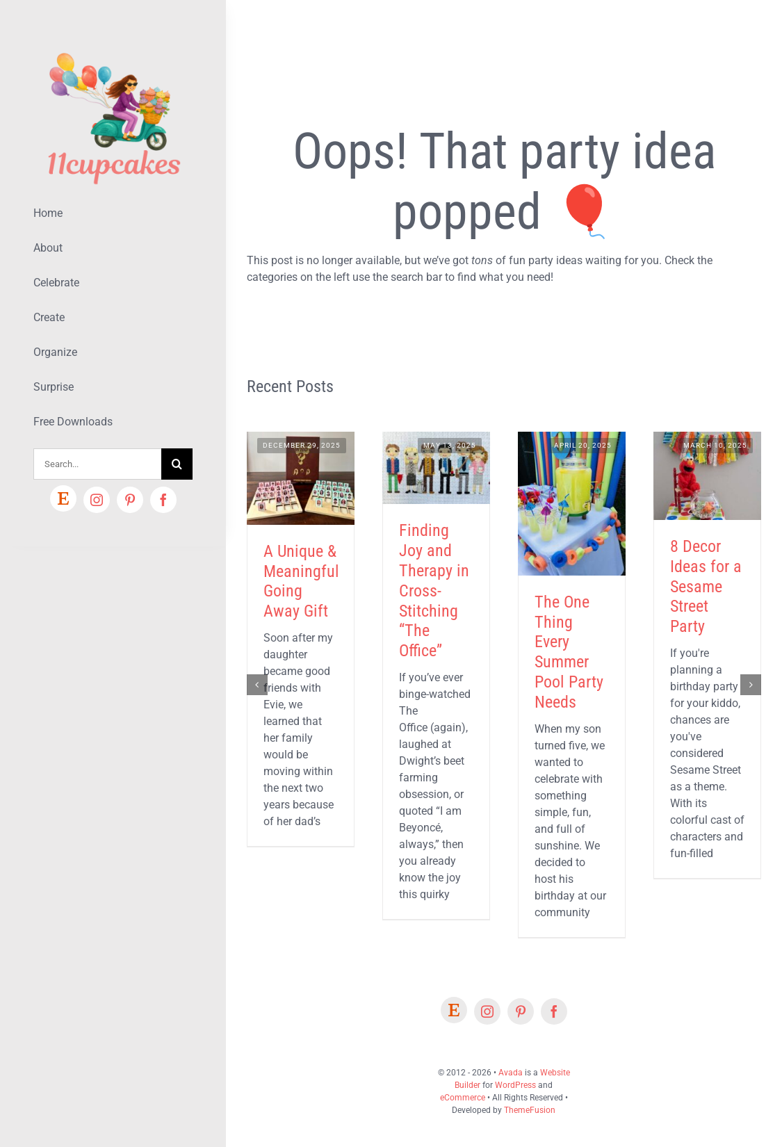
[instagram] (96, 500)
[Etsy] (63, 498)
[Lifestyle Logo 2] (113, 47)
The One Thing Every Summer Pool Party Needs (569, 652)
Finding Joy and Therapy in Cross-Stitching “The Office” (434, 590)
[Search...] (97, 464)
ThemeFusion (529, 1110)
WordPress (515, 1085)
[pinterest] (130, 500)
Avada (510, 1072)
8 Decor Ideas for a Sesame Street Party (706, 586)
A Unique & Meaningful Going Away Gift (301, 581)
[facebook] (163, 500)
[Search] (177, 464)
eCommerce (462, 1098)
